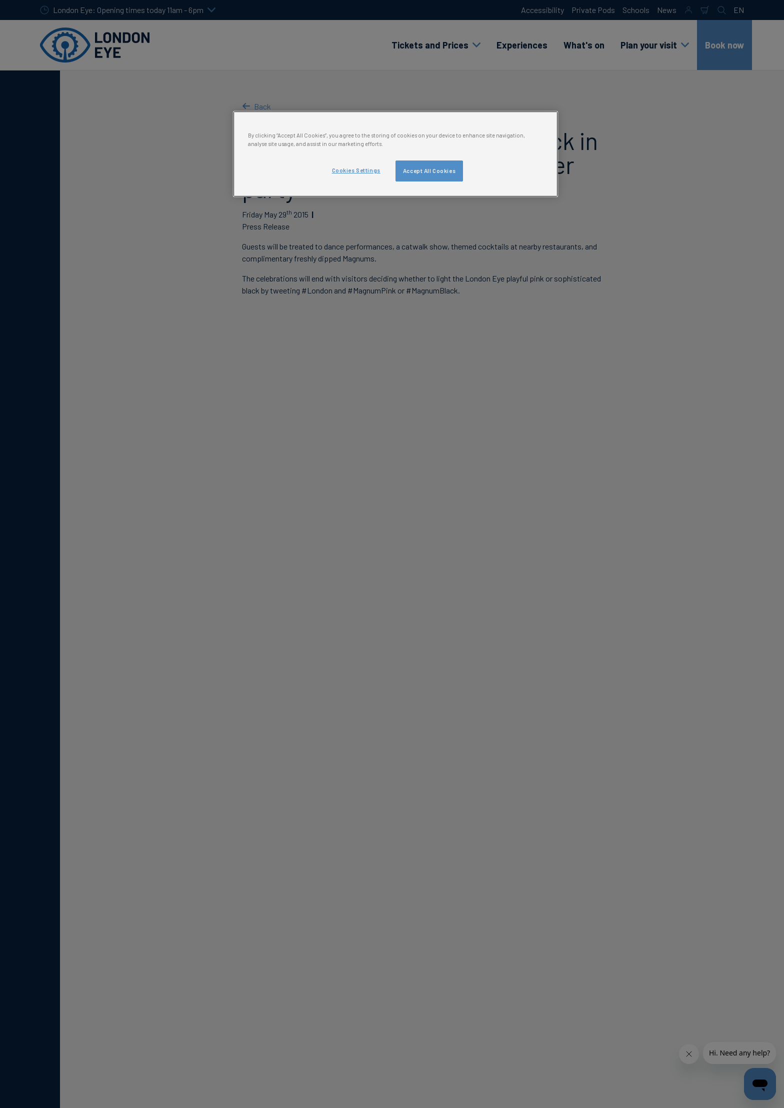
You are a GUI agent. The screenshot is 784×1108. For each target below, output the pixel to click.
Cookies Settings (356, 170)
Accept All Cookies (429, 171)
